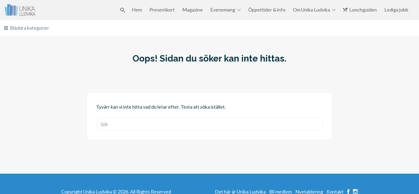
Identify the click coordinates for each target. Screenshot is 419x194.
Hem (137, 10)
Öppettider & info (266, 10)
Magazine (192, 10)
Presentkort (162, 10)
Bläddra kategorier (29, 28)
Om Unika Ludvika (311, 10)
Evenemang (222, 10)
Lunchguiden (363, 10)
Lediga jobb (396, 10)
